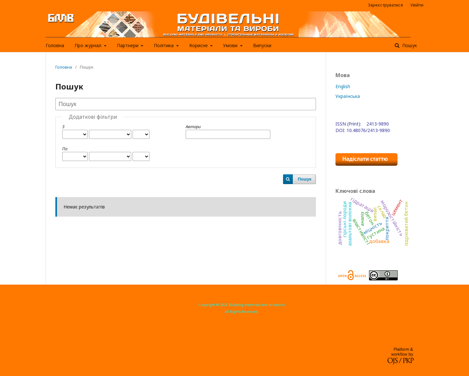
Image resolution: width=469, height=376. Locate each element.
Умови (231, 45)
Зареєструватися (385, 5)
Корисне (199, 45)
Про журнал (89, 45)
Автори (193, 126)
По (64, 149)
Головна (55, 45)
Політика (164, 45)
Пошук (409, 45)
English (342, 86)
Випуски (262, 45)
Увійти (416, 5)
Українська (347, 96)
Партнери (128, 45)
